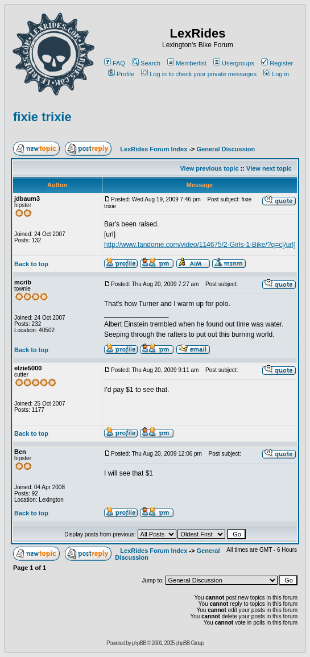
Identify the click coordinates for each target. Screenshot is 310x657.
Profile (121, 74)
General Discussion (226, 149)
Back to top (31, 264)
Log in (276, 74)
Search (146, 63)
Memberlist (186, 63)
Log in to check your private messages (199, 74)
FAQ (114, 63)
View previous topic (209, 168)
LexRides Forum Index (153, 149)
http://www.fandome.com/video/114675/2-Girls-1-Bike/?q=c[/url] (200, 245)
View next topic (269, 168)
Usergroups (233, 63)
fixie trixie (42, 117)
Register (277, 63)
